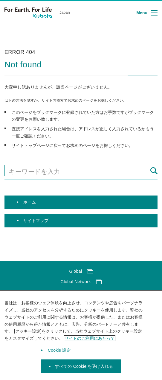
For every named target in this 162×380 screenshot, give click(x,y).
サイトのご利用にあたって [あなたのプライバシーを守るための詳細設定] (90, 345)
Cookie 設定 (59, 357)
